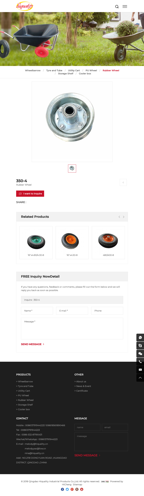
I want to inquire (32, 193)
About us (81, 381)
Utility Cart (74, 70)
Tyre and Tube (54, 70)
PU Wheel (91, 70)
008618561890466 (55, 425)
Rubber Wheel (111, 70)
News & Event (83, 386)
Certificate (82, 390)
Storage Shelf (65, 73)
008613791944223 (34, 425)
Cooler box (85, 73)
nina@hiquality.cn (34, 453)
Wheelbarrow (33, 70)
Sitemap (77, 484)
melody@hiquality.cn (36, 444)
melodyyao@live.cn (35, 448)
